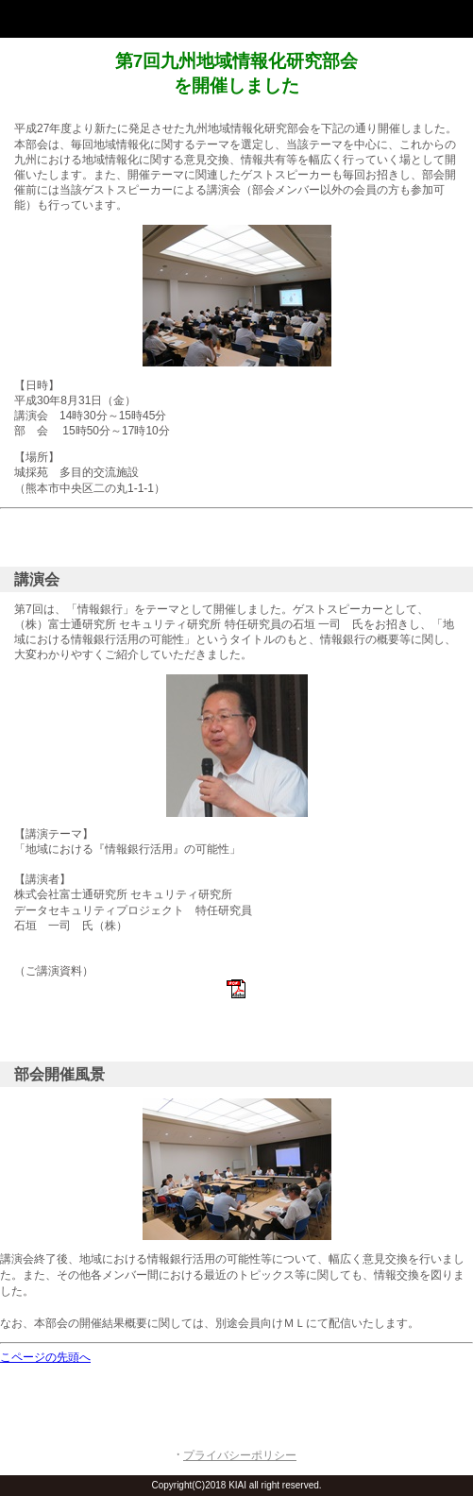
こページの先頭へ (45, 1357)
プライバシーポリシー (239, 1455)
